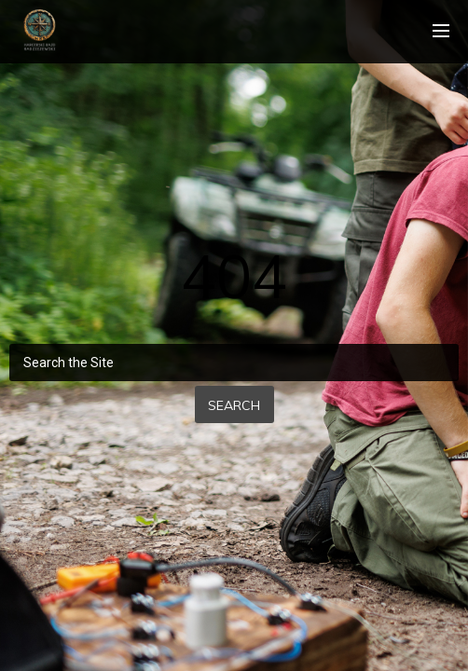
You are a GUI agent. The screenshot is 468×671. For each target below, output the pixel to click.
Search (234, 405)
